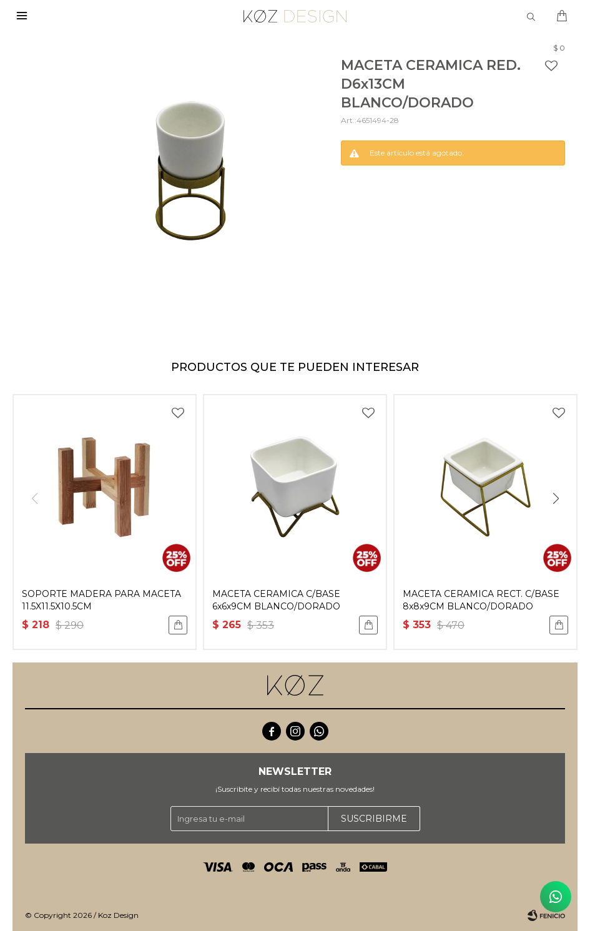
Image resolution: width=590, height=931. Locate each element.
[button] (555, 498)
